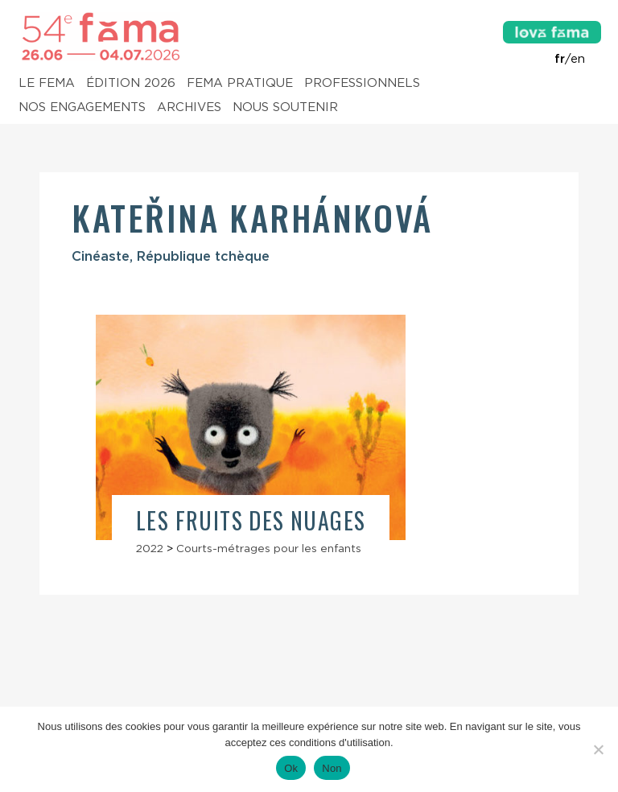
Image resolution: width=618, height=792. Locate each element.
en (578, 59)
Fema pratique (240, 83)
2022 (149, 548)
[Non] (598, 749)
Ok (291, 768)
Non (332, 768)
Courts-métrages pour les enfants (268, 548)
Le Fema (47, 83)
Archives (189, 108)
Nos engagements (82, 108)
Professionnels (362, 83)
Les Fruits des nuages (250, 520)
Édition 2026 (130, 83)
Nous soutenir (285, 108)
